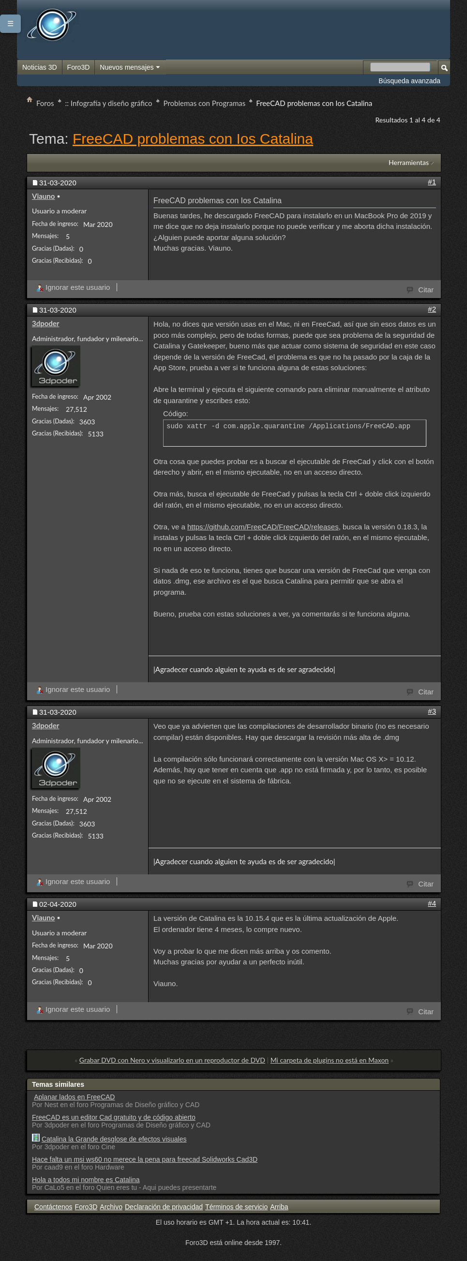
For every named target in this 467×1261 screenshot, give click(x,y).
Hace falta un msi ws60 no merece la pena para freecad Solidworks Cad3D (144, 1159)
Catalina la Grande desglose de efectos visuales (114, 1139)
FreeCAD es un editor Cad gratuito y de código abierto (114, 1117)
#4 (432, 903)
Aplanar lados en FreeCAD (74, 1097)
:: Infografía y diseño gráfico (108, 103)
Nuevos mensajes (130, 68)
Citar (420, 289)
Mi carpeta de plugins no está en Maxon (330, 1060)
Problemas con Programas (205, 103)
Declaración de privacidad (164, 1207)
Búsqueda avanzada (409, 81)
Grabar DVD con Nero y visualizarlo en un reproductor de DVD (172, 1060)
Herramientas (409, 162)
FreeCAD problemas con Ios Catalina (193, 139)
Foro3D (78, 67)
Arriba (279, 1207)
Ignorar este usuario (73, 287)
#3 (432, 711)
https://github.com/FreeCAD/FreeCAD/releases (263, 527)
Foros (45, 103)
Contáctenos (53, 1207)
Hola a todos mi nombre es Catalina (86, 1180)
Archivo (111, 1207)
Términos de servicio (236, 1207)
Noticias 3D (39, 67)
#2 (432, 309)
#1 (432, 182)
